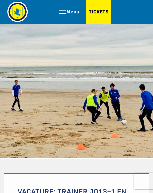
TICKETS (99, 12)
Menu (69, 12)
